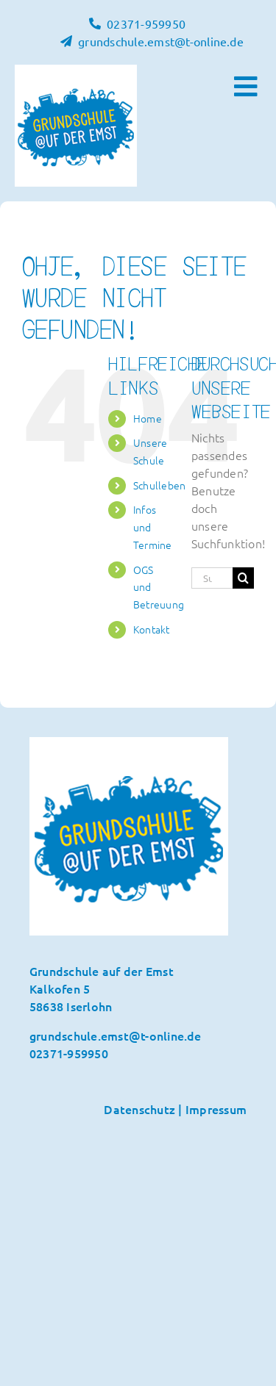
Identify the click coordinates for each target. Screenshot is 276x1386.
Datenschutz (139, 1109)
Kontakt (151, 629)
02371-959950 (68, 1053)
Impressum (216, 1109)
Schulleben (159, 485)
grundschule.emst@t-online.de (115, 1035)
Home (147, 418)
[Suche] (243, 578)
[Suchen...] (212, 578)
